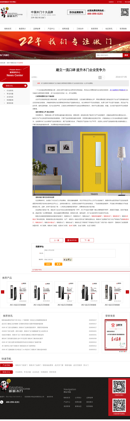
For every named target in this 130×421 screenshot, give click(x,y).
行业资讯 (20, 63)
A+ (100, 77)
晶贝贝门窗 (59, 367)
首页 (8, 63)
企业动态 (10, 97)
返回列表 (72, 240)
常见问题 (10, 94)
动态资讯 (108, 28)
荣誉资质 (10, 103)
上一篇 (56, 240)
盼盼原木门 (116, 216)
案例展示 (89, 403)
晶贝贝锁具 (77, 367)
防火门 (86, 367)
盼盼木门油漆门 (35, 367)
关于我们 (119, 2)
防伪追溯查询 (76, 12)
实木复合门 (51, 222)
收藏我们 (111, 2)
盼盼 (105, 216)
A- (103, 77)
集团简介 (22, 28)
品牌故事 (36, 28)
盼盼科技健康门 (97, 216)
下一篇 (87, 240)
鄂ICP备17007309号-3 (14, 398)
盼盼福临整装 (48, 367)
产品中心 (51, 28)
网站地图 (127, 2)
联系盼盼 (123, 28)
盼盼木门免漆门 (21, 367)
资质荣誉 (94, 28)
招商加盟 (65, 28)
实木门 (109, 216)
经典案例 (10, 100)
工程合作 (80, 28)
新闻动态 (78, 408)
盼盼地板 (68, 367)
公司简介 (78, 399)
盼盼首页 (7, 28)
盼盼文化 (13, 63)
